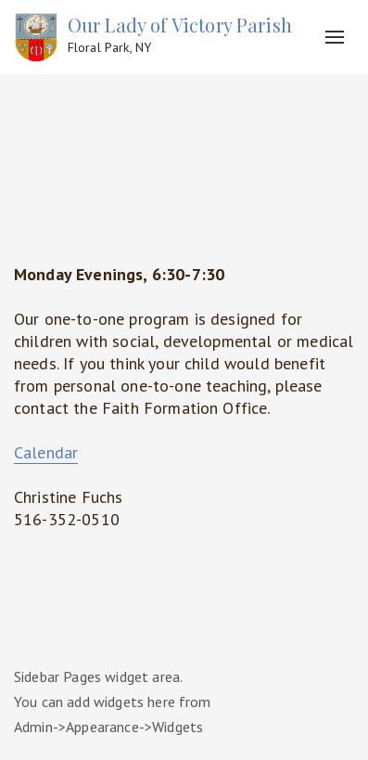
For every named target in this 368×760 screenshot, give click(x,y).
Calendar (46, 452)
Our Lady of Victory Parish (180, 35)
